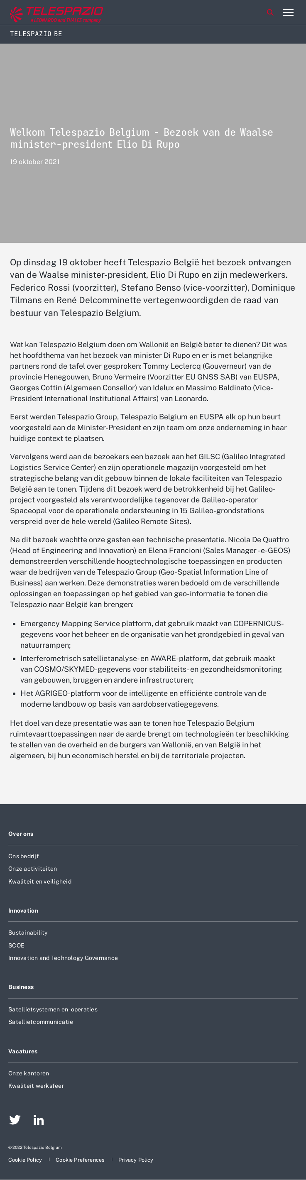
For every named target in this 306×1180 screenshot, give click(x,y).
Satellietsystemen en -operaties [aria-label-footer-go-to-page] (53, 1009)
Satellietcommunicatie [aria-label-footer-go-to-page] (40, 1021)
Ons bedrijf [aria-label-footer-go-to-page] (23, 856)
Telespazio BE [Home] (36, 33)
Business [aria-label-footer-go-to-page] (21, 987)
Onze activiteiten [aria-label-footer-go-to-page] (32, 868)
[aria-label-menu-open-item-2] (288, 12)
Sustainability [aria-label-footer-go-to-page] (28, 932)
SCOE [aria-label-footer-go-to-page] (16, 945)
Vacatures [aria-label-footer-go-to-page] (23, 1051)
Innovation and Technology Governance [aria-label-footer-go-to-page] (63, 958)
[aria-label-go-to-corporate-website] (41, 12)
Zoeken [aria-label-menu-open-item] (270, 12)
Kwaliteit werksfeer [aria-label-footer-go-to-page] (36, 1085)
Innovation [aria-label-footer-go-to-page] (23, 910)
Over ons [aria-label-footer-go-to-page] (20, 833)
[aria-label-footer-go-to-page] (15, 1121)
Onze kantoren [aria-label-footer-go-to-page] (28, 1073)
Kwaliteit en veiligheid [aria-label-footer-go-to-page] (39, 881)
